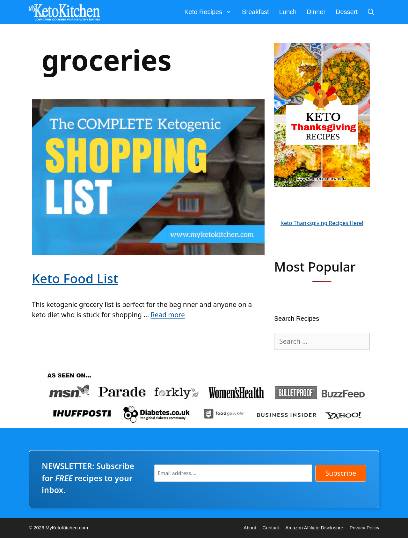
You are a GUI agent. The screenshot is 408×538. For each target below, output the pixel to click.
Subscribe (340, 473)
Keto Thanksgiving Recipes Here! (321, 223)
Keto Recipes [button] (210, 12)
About (250, 527)
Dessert (347, 11)
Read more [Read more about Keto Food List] (167, 314)
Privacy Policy (364, 527)
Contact (270, 527)
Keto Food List (75, 278)
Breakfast (255, 11)
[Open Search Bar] (371, 12)
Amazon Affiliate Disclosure (314, 527)
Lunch (288, 11)
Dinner (316, 11)
